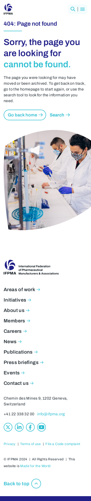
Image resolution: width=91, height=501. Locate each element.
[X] (8, 427)
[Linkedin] (19, 427)
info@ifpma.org (51, 414)
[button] (73, 9)
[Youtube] (41, 427)
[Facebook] (30, 427)
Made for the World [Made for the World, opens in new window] (35, 466)
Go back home (22, 115)
